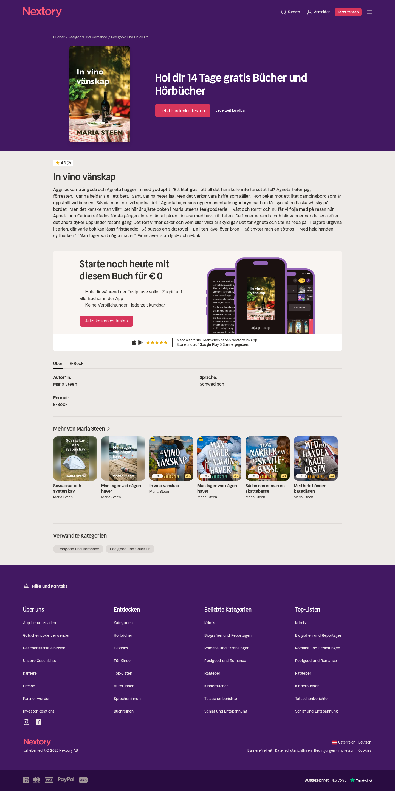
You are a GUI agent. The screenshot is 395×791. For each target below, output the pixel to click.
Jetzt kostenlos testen (182, 110)
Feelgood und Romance (88, 37)
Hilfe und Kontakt (45, 585)
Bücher (59, 37)
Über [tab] (58, 363)
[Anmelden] (318, 12)
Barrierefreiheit (259, 750)
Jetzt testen (348, 12)
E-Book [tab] (76, 363)
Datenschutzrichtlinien (293, 750)
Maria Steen (65, 384)
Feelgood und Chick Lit (129, 37)
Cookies (364, 750)
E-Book (60, 404)
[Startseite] (150, 12)
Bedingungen (324, 750)
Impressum (347, 750)
